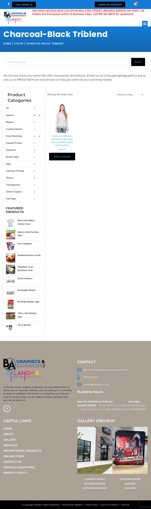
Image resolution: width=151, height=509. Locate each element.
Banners (21, 122)
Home (7, 43)
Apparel (23, 115)
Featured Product (21, 143)
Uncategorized (21, 185)
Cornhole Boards (21, 129)
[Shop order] (130, 94)
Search (138, 61)
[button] (145, 23)
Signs (21, 164)
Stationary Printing (21, 171)
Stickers (21, 178)
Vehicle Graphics (21, 191)
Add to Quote (62, 156)
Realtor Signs (21, 157)
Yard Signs (21, 198)
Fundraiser (21, 150)
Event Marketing (23, 136)
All (21, 108)
